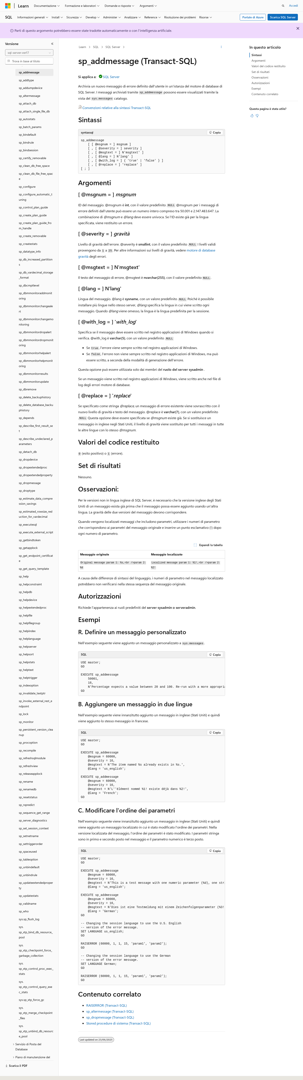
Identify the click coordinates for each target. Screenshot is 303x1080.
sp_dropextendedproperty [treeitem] (36, 475)
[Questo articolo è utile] (252, 115)
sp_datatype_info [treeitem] (30, 251)
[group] (151, 677)
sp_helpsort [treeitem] (26, 654)
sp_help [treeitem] (24, 576)
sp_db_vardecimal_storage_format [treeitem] (36, 275)
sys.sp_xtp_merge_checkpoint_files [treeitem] (36, 1013)
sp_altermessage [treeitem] (29, 96)
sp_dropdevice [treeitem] (28, 459)
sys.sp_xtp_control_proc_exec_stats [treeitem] (36, 968)
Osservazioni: (260, 77)
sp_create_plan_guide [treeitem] (33, 215)
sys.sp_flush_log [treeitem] (29, 919)
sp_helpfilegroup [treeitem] (29, 623)
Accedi (293, 5)
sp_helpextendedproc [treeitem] (33, 607)
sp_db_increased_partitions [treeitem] (36, 262)
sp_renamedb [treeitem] (27, 789)
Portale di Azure (252, 17)
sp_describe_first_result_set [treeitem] (36, 428)
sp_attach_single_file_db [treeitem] (34, 111)
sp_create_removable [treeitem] (32, 236)
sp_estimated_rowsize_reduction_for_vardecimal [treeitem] (35, 514)
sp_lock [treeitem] (23, 714)
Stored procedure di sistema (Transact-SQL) (118, 1023)
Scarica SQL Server (283, 17)
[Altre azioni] (221, 47)
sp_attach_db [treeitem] (27, 103)
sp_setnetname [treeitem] (28, 836)
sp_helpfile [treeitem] (25, 615)
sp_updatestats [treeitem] (28, 896)
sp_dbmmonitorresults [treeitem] (33, 374)
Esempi (256, 88)
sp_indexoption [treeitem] (28, 685)
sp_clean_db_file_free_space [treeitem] (36, 176)
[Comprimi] (52, 44)
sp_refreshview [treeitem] (28, 766)
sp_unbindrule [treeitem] (28, 875)
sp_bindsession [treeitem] (28, 150)
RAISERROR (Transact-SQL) (106, 1005)
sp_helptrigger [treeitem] (28, 678)
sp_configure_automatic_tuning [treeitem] (35, 197)
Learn (82, 47)
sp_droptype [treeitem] (27, 490)
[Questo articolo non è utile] (257, 115)
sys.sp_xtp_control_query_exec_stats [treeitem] (35, 987)
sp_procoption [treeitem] (28, 742)
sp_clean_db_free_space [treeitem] (34, 166)
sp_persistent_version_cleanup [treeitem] (36, 732)
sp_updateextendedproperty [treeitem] (36, 885)
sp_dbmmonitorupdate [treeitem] (34, 381)
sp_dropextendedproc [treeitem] (33, 467)
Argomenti (258, 60)
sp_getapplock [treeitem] (28, 548)
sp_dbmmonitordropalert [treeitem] (35, 332)
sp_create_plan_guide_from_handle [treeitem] (35, 225)
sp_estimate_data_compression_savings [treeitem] (36, 501)
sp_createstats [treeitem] (28, 244)
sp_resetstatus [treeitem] (28, 797)
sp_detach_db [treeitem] (28, 452)
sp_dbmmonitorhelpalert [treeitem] (35, 353)
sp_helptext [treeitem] (26, 670)
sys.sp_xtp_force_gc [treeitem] (31, 1000)
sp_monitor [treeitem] (26, 722)
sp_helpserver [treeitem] (28, 646)
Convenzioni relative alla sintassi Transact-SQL (116, 107)
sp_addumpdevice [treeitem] (30, 88)
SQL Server (112, 47)
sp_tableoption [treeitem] (28, 859)
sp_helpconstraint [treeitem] (30, 584)
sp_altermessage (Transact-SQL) (110, 1011)
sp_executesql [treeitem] (28, 524)
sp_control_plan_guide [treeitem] (33, 207)
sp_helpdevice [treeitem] (28, 600)
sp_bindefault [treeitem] (27, 134)
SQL (96, 47)
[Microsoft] (8, 6)
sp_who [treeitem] (24, 911)
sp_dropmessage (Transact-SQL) (110, 1017)
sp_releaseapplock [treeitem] (30, 774)
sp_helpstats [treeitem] (27, 662)
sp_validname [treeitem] (27, 903)
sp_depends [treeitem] (26, 418)
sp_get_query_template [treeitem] (34, 569)
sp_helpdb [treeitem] (25, 592)
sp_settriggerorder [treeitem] (31, 844)
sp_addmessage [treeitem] (29, 72)
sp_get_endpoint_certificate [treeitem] (36, 558)
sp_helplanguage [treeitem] (30, 639)
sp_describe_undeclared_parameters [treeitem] (36, 441)
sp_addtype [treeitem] (26, 80)
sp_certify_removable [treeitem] (32, 158)
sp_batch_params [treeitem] (30, 127)
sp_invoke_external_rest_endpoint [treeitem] (35, 703)
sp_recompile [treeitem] (27, 750)
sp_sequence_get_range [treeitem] (34, 813)
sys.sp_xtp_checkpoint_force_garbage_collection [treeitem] (35, 950)
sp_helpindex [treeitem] (27, 631)
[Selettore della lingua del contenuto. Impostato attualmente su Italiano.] (14, 1073)
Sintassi (257, 55)
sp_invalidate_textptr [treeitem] (32, 693)
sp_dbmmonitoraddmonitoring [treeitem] (35, 295)
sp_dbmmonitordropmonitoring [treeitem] (36, 342)
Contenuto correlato (265, 94)
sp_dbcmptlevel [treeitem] (29, 285)
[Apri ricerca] (283, 6)
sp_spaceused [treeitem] (28, 851)
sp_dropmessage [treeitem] (30, 483)
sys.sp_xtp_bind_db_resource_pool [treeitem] (36, 932)
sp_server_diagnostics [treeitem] (33, 820)
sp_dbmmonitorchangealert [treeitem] (36, 308)
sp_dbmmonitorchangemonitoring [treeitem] (36, 321)
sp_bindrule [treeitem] (26, 142)
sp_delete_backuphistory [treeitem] (35, 397)
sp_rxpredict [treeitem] (27, 805)
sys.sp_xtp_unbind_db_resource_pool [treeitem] (36, 1031)
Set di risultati (260, 72)
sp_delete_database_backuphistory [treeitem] (36, 407)
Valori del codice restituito (268, 66)
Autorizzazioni (261, 83)
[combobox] (29, 52)
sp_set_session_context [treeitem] (34, 828)
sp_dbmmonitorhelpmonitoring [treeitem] (36, 363)
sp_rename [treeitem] (26, 781)
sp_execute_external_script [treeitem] (36, 532)
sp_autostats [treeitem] (27, 119)
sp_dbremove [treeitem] (27, 389)
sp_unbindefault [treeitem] (29, 867)
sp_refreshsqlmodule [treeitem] (32, 758)
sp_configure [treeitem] (27, 187)
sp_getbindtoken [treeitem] (30, 540)
